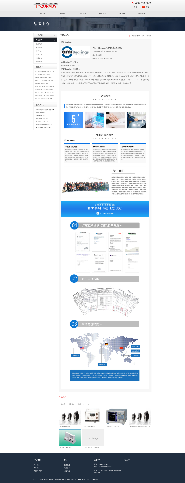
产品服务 (82, 14)
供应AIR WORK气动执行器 (43, 98)
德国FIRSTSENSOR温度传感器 (44, 86)
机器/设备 (39, 58)
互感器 (63, 404)
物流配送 (67, 465)
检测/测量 (39, 47)
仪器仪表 (71, 404)
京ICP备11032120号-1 (82, 479)
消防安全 (81, 404)
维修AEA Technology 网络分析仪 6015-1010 (48, 80)
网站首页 (43, 14)
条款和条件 (38, 471)
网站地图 (95, 479)
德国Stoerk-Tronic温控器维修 (44, 89)
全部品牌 (102, 14)
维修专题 (141, 14)
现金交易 (67, 468)
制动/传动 (39, 62)
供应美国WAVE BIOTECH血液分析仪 (46, 92)
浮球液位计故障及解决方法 (43, 77)
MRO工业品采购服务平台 (46, 5)
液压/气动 (39, 44)
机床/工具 (39, 54)
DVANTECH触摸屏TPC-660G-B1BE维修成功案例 (50, 72)
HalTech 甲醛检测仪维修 (42, 75)
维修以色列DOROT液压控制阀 (44, 95)
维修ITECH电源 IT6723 (42, 83)
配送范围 (67, 471)
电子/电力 (39, 51)
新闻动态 (122, 14)
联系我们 (37, 468)
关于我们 (63, 14)
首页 (142, 36)
